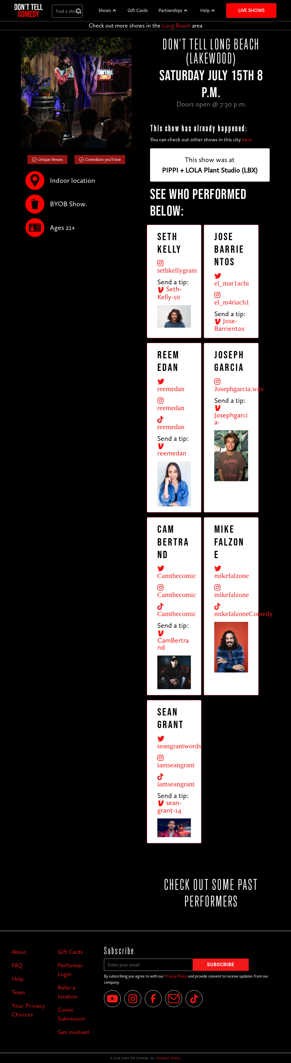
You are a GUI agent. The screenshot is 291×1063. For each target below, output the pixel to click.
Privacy (162, 1058)
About (19, 951)
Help (205, 10)
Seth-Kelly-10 (169, 293)
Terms (174, 1058)
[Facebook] (153, 998)
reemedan (172, 450)
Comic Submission (71, 1014)
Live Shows (251, 10)
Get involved (73, 1032)
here (247, 139)
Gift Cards (138, 10)
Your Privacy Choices (28, 1010)
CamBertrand (173, 640)
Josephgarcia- (231, 415)
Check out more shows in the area (145, 25)
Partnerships (170, 10)
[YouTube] (112, 998)
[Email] (173, 998)
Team (18, 992)
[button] (107, 10)
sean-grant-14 (169, 806)
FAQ (17, 965)
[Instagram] (132, 998)
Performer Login (70, 970)
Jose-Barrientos (229, 325)
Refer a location (68, 992)
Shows (104, 10)
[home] (29, 10)
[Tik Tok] (194, 998)
